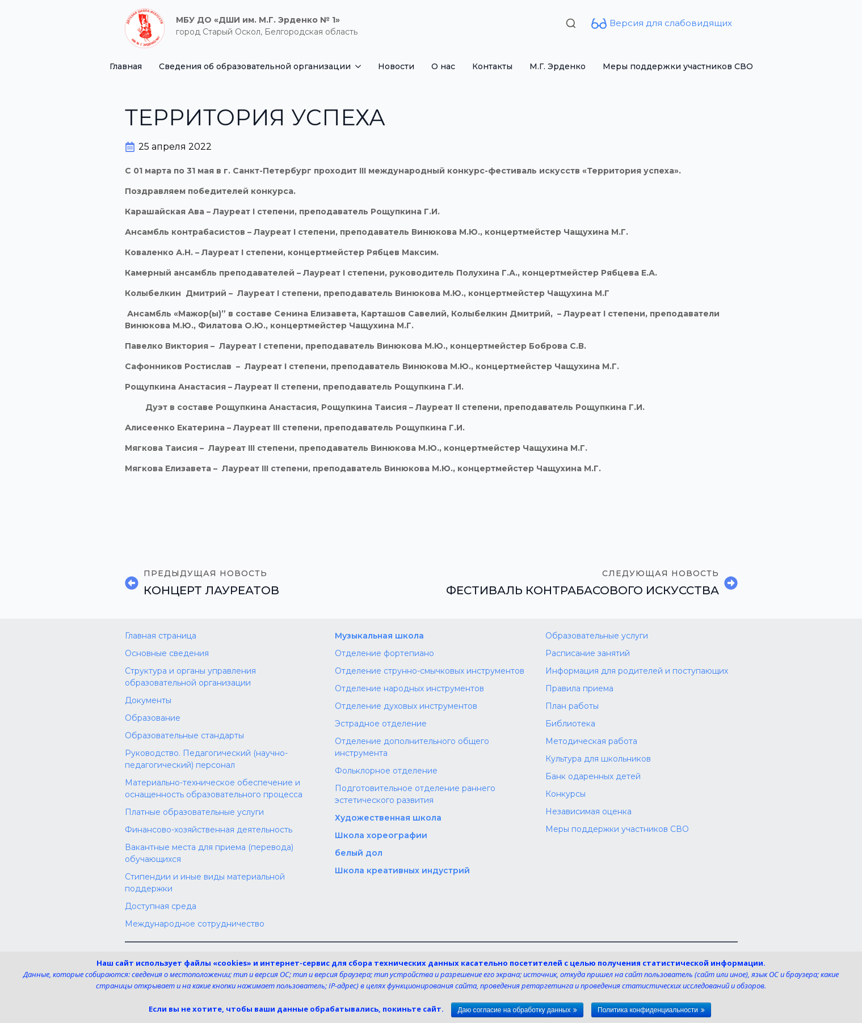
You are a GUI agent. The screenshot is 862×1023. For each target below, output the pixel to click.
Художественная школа (388, 818)
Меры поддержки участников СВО (678, 66)
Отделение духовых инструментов (406, 706)
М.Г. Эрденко (557, 66)
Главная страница (160, 636)
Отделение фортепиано (384, 653)
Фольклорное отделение (386, 771)
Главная (126, 66)
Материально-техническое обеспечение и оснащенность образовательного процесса (213, 788)
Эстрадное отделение (381, 723)
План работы (572, 706)
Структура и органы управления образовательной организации (190, 677)
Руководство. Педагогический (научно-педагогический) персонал (206, 759)
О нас (443, 66)
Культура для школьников (598, 759)
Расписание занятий (587, 653)
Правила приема (579, 688)
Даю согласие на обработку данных (513, 1010)
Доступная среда (160, 906)
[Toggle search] (571, 23)
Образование (152, 718)
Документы (148, 700)
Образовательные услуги (596, 636)
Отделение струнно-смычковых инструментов (429, 671)
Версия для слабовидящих (670, 23)
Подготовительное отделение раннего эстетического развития (415, 794)
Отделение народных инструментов (409, 688)
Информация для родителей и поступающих (636, 671)
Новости (396, 66)
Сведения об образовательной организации (255, 66)
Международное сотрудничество (194, 924)
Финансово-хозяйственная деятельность (208, 830)
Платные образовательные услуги (194, 812)
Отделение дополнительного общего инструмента (412, 747)
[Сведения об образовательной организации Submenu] (360, 66)
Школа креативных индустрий (402, 870)
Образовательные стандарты (184, 735)
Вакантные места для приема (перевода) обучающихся (209, 853)
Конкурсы (565, 794)
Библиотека (570, 723)
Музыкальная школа (379, 636)
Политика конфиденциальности (648, 1010)
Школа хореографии (381, 835)
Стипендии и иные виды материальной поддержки (205, 883)
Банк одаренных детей (593, 776)
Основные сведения (167, 653)
